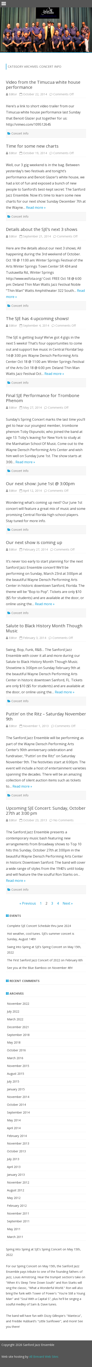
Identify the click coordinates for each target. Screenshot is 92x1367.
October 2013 (16, 1151)
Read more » (36, 207)
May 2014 (14, 1120)
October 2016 (16, 1050)
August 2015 (15, 1074)
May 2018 (14, 1042)
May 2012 (14, 1198)
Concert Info (20, 133)
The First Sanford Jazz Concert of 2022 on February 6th (45, 960)
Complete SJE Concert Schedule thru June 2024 (39, 926)
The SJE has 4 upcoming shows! (37, 318)
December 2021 (18, 1027)
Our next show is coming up (34, 542)
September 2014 (18, 1112)
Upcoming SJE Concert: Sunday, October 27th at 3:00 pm (46, 810)
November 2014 (18, 1097)
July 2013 (13, 1159)
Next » (68, 903)
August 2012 (15, 1190)
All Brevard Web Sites (43, 1357)
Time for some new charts (32, 146)
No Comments (63, 820)
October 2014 (16, 1105)
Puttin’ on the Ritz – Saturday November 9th (46, 716)
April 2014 (14, 1128)
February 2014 (17, 1136)
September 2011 (18, 1221)
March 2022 (15, 1019)
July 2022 (13, 1011)
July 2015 (13, 1081)
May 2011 (14, 1229)
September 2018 (18, 1035)
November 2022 (18, 1004)
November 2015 (18, 1066)
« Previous (27, 903)
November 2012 (18, 1182)
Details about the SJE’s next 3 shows (41, 229)
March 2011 (15, 1237)
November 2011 (18, 1213)
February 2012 (17, 1206)
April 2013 (14, 1167)
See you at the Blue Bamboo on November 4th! (40, 968)
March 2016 (15, 1058)
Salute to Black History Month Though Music (44, 628)
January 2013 (16, 1175)
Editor (13, 94)
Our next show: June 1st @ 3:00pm (40, 483)
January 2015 (16, 1089)
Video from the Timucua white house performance (43, 84)
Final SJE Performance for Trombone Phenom (42, 398)
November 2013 (18, 1143)
